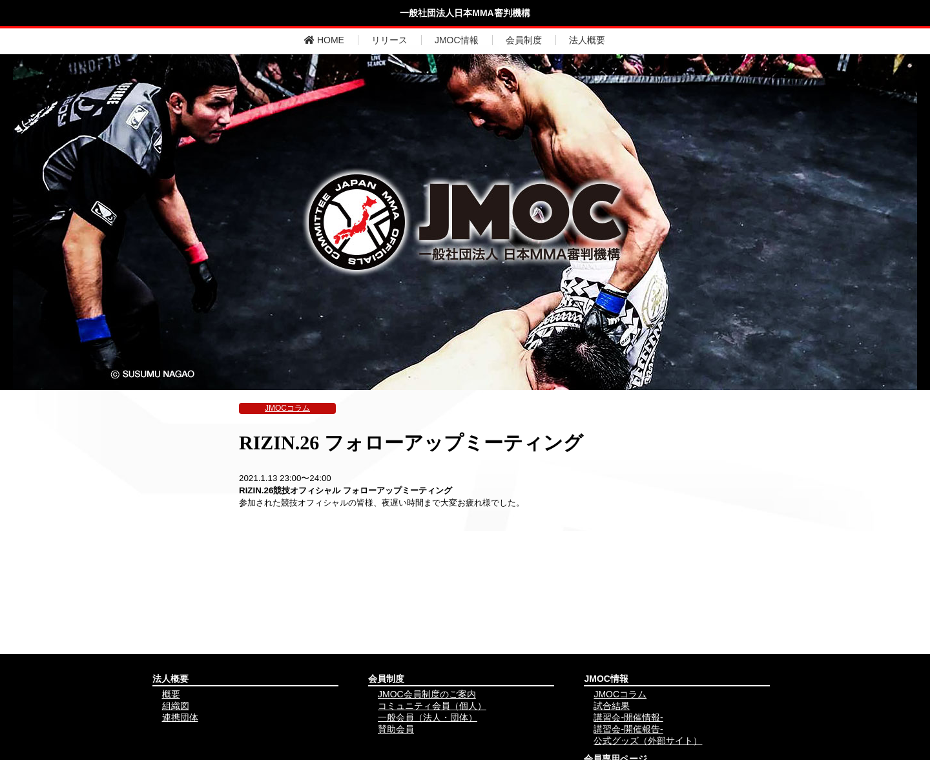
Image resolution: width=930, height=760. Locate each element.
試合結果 (612, 706)
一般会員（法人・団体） (427, 717)
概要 (171, 694)
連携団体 (180, 717)
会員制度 (524, 40)
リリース (389, 40)
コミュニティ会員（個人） (432, 706)
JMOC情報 (457, 40)
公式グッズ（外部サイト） (648, 740)
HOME (324, 40)
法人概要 (587, 40)
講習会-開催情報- (628, 717)
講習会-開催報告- (628, 729)
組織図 (175, 706)
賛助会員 (396, 729)
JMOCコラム (287, 408)
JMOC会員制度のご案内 (427, 694)
